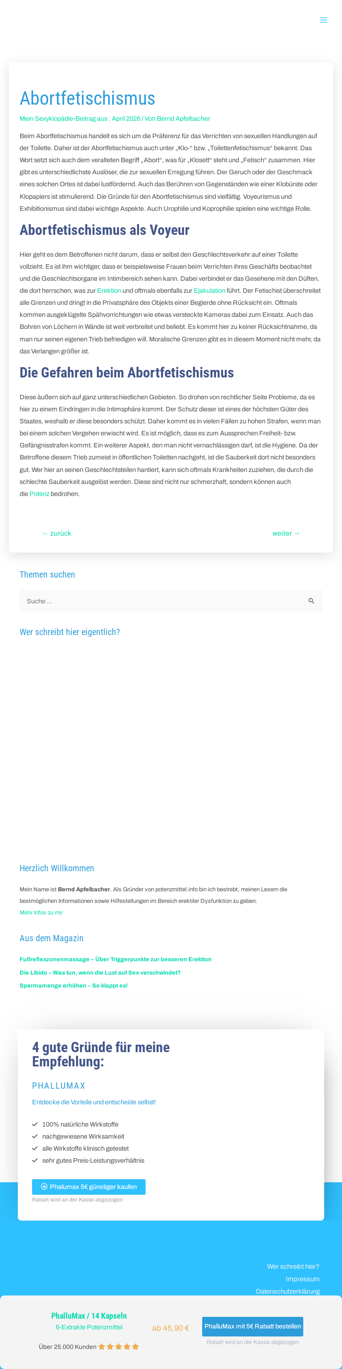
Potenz (39, 493)
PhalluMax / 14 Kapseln (89, 1316)
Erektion (109, 290)
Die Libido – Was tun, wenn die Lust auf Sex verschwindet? (100, 973)
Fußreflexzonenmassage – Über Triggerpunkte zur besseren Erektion (116, 959)
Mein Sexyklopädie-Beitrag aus (63, 118)
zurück (56, 533)
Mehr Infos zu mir (41, 913)
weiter (286, 533)
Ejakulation (209, 290)
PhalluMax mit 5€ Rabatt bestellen (252, 1326)
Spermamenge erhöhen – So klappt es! (74, 986)
